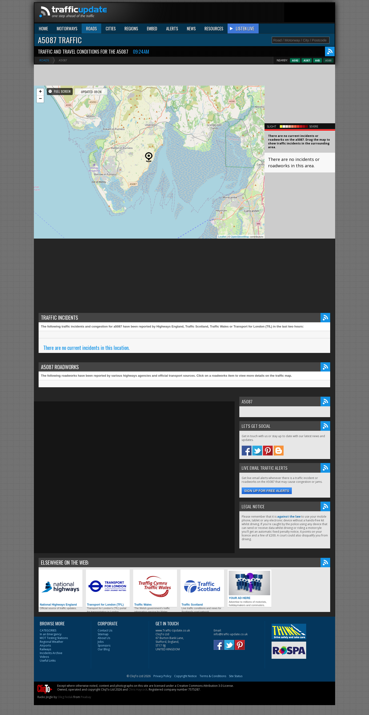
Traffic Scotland (202, 588)
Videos (44, 657)
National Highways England (60, 588)
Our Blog (104, 649)
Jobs (101, 642)
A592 (307, 60)
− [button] (40, 99)
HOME (43, 28)
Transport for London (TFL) (107, 588)
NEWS (191, 28)
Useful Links (48, 661)
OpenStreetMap (240, 236)
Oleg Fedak (65, 697)
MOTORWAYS (67, 28)
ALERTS (172, 28)
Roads (44, 60)
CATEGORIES (48, 630)
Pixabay (86, 697)
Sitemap (103, 634)
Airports (45, 645)
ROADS (91, 28)
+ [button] (40, 92)
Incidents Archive (51, 653)
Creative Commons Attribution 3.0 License (205, 686)
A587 (318, 60)
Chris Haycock (137, 689)
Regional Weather (51, 642)
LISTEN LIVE (245, 28)
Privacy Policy (162, 676)
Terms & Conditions (213, 676)
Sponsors (104, 645)
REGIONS (131, 28)
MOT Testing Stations (54, 638)
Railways (45, 649)
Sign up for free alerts (266, 491)
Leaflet (222, 236)
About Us (104, 638)
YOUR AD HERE (249, 585)
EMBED (152, 28)
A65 (329, 60)
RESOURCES (214, 28)
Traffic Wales (155, 588)
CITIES (111, 28)
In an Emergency (50, 634)
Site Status (235, 676)
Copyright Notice (185, 676)
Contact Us (105, 630)
